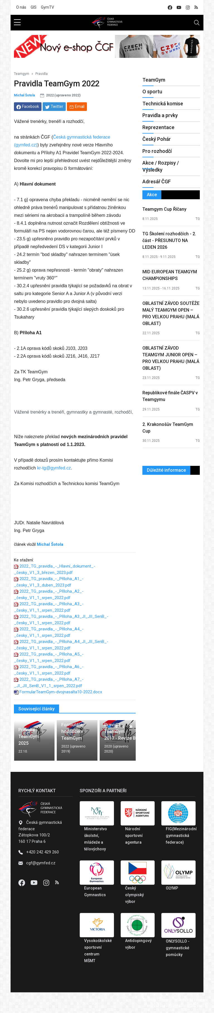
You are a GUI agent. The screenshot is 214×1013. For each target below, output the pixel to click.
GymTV (47, 7)
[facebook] (170, 7)
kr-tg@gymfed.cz (54, 468)
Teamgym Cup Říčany (164, 209)
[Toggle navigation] (196, 22)
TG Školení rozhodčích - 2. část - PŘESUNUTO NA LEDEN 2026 (169, 240)
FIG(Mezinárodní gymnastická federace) (181, 835)
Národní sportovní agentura (134, 835)
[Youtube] (34, 882)
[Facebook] (22, 882)
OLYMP (172, 888)
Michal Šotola (24, 95)
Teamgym (21, 74)
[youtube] (178, 7)
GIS (34, 7)
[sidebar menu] (17, 22)
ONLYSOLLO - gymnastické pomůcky (177, 948)
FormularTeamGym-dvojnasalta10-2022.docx (61, 691)
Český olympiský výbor (134, 895)
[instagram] (187, 7)
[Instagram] (47, 882)
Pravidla (41, 74)
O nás (21, 7)
